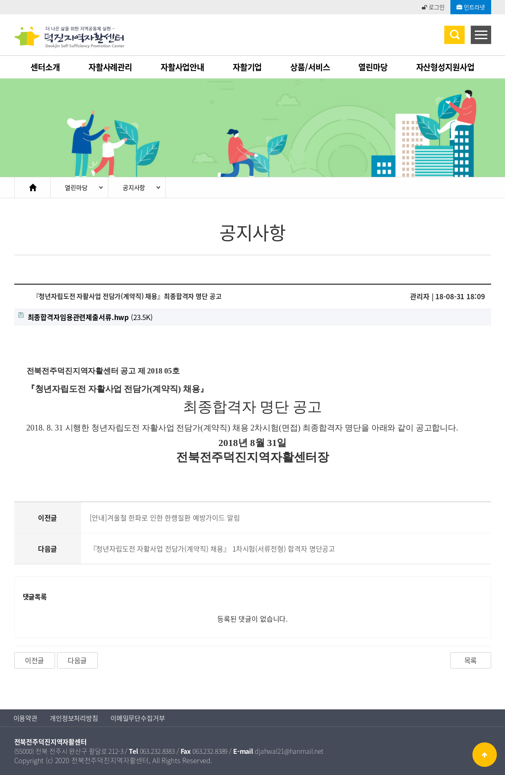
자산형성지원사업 (445, 67)
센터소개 (45, 67)
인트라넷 (470, 7)
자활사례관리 (110, 67)
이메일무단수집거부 (137, 718)
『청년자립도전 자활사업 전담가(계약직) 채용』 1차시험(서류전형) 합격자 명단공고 (212, 548)
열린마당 (372, 67)
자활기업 (247, 67)
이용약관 (25, 718)
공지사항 (134, 187)
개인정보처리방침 (74, 718)
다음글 (77, 660)
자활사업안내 (182, 67)
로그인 (433, 7)
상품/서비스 (310, 67)
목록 (470, 660)
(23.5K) (85, 317)
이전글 (34, 660)
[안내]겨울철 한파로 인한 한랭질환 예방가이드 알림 (165, 517)
